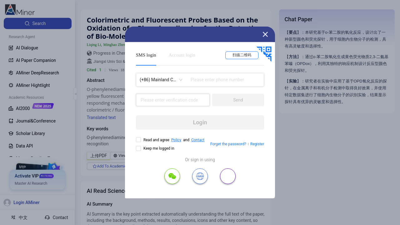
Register (257, 144)
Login (200, 122)
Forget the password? (228, 144)
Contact (197, 140)
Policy (176, 140)
